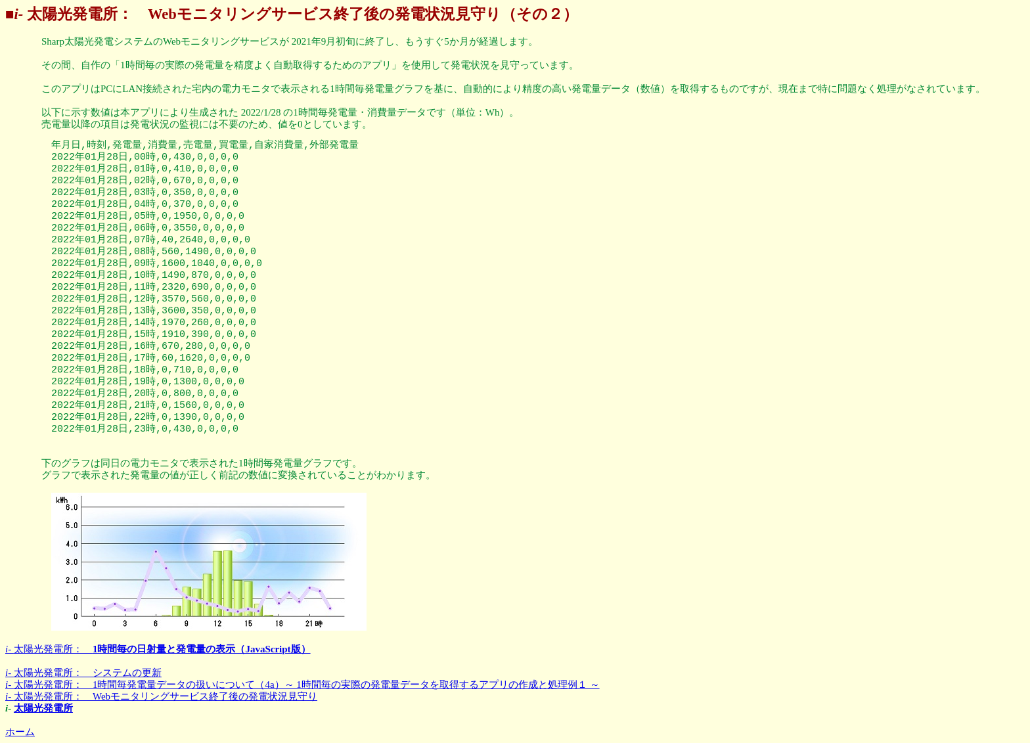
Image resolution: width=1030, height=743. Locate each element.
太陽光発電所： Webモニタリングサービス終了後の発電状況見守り (161, 696)
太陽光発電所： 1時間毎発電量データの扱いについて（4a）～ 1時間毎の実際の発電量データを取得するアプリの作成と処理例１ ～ (302, 684)
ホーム (20, 732)
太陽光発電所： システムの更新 (83, 672)
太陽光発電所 (43, 708)
